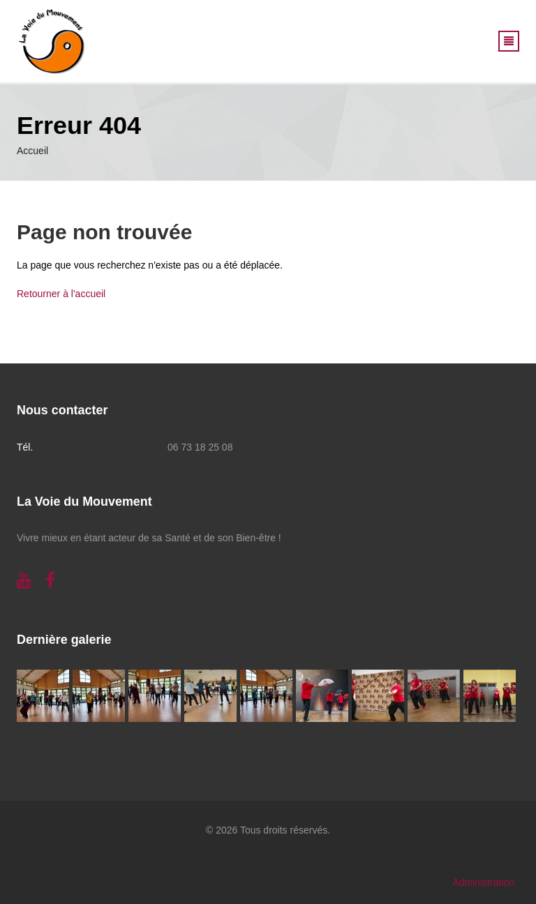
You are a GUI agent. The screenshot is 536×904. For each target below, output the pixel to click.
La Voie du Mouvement (84, 501)
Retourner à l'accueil (61, 293)
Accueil (32, 150)
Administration (483, 882)
